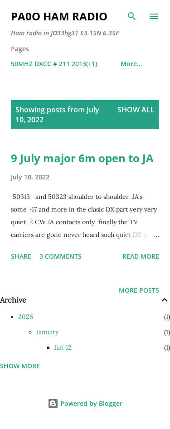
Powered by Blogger (85, 403)
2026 (25, 317)
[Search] (131, 16)
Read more (140, 256)
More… (131, 63)
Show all (136, 110)
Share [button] (21, 256)
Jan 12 (63, 347)
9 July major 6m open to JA (82, 157)
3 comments (60, 256)
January (47, 332)
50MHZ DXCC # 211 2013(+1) (54, 63)
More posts (139, 290)
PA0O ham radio (59, 16)
